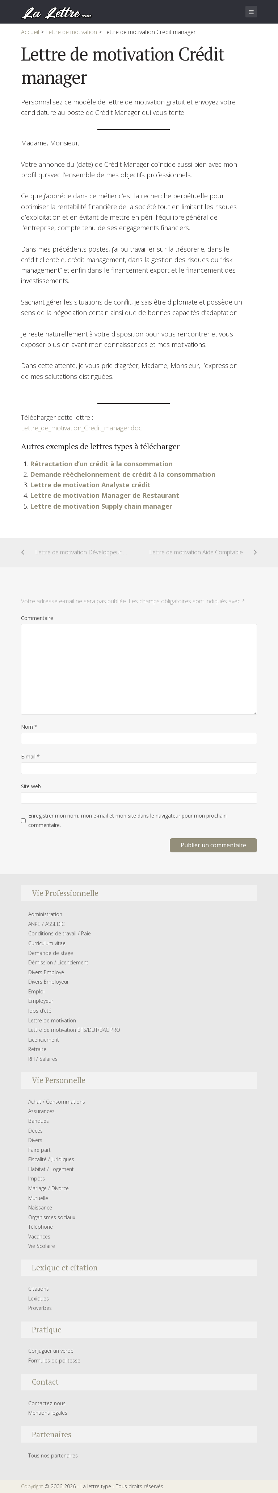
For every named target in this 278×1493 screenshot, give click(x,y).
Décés (35, 1130)
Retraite (37, 1049)
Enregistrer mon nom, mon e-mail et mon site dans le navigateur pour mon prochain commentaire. (127, 820)
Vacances (39, 1236)
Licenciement (43, 1039)
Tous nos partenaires (53, 1455)
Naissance (40, 1207)
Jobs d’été (39, 1010)
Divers (35, 1140)
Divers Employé (46, 972)
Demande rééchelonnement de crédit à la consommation (122, 474)
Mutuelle (38, 1198)
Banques (38, 1120)
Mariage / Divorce (48, 1188)
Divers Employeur (48, 981)
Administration (45, 914)
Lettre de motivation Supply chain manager (101, 506)
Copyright (32, 1486)
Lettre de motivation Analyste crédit (90, 484)
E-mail (30, 756)
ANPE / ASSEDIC (46, 924)
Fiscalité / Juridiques (51, 1159)
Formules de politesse (54, 1360)
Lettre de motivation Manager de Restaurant (104, 495)
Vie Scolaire (41, 1245)
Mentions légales (47, 1412)
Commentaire (37, 618)
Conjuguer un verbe (50, 1350)
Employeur (40, 1000)
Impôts (36, 1178)
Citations (38, 1288)
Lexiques (38, 1298)
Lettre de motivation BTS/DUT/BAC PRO (74, 1029)
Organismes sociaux (51, 1217)
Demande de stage (50, 953)
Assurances (41, 1111)
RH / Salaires (43, 1058)
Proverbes (40, 1307)
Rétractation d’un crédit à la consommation (101, 463)
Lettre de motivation (52, 1020)
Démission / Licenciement (58, 962)
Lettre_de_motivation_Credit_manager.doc (81, 427)
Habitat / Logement (51, 1169)
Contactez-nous (47, 1403)
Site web (31, 786)
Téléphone (40, 1226)
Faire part (39, 1149)
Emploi (36, 991)
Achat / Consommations (56, 1101)
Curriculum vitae (47, 943)
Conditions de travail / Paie (59, 933)
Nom (29, 726)
